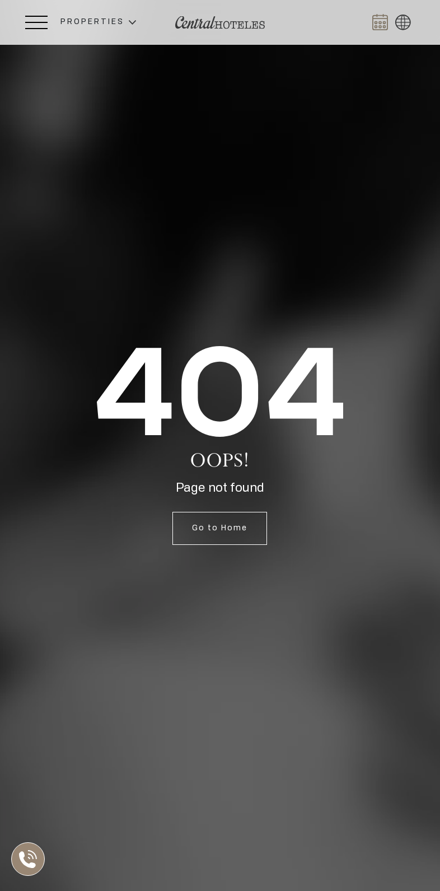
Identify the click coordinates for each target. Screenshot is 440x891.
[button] (98, 22)
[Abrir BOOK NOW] (380, 22)
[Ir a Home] (220, 22)
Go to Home (219, 528)
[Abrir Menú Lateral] (36, 22)
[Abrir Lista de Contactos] (30, 859)
